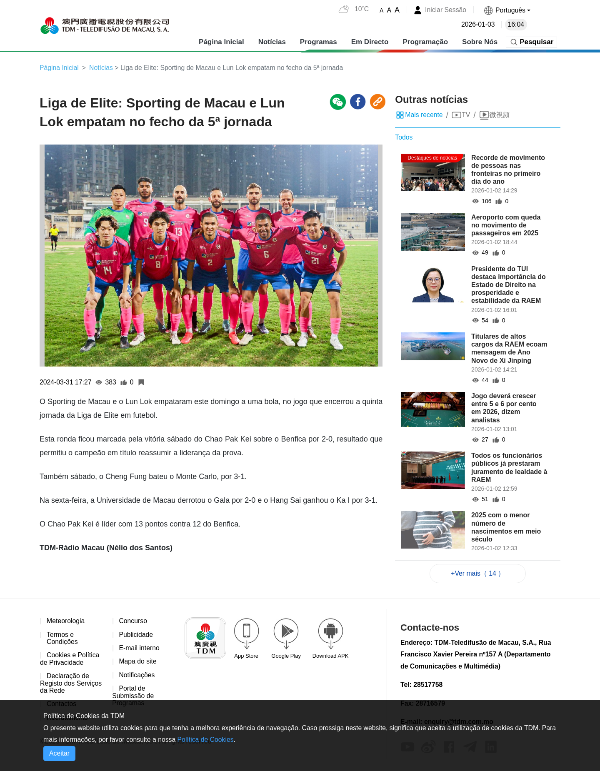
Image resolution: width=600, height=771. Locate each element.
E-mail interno (139, 648)
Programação (425, 41)
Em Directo (369, 41)
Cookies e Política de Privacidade (70, 659)
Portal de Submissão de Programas (133, 696)
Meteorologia (66, 621)
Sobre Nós (480, 41)
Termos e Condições (62, 638)
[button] (507, 10)
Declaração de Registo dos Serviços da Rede (71, 684)
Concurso (133, 621)
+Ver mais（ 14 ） (478, 573)
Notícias (271, 41)
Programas (318, 41)
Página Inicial (221, 41)
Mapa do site (138, 662)
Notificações (137, 675)
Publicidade (136, 635)
